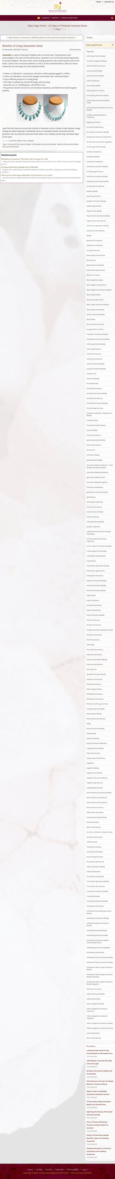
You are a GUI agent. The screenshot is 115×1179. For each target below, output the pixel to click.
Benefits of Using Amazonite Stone (22, 45)
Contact (55, 18)
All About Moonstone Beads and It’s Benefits (19, 167)
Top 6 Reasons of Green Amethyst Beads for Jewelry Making (100, 1082)
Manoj (24, 50)
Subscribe (59, 1170)
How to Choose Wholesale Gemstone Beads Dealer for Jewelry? (97, 1125)
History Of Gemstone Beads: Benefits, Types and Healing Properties (98, 1138)
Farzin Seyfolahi (85, 1173)
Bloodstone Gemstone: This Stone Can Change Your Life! (24, 159)
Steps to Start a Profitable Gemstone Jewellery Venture (98, 1092)
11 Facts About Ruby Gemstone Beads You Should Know (99, 1103)
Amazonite (6, 55)
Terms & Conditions (69, 18)
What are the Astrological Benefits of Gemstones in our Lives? (26, 175)
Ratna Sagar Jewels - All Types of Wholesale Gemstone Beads (57, 25)
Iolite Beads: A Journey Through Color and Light (99, 1062)
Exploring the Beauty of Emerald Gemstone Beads (99, 1113)
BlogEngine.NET (56, 1173)
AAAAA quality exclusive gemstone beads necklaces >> (54, 37)
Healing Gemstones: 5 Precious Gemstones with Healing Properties (99, 1151)
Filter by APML (73, 1170)
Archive (46, 18)
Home (98, 2)
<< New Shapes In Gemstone (18, 37)
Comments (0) (75, 50)
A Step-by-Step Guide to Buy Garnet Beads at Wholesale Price (100, 1051)
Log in (84, 1170)
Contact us (109, 2)
